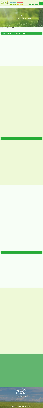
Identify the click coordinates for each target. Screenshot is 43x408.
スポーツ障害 (13, 2)
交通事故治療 (20, 4)
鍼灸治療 (13, 4)
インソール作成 (20, 2)
